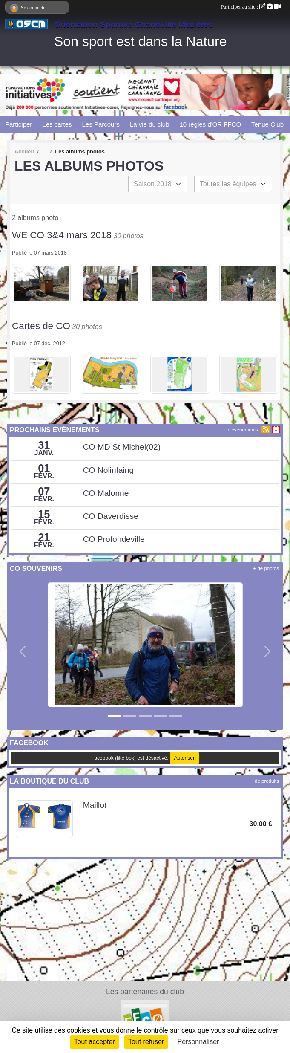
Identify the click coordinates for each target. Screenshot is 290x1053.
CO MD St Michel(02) (122, 447)
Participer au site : (251, 7)
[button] (22, 652)
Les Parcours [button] (101, 124)
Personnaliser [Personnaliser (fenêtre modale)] (198, 1041)
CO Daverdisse (110, 516)
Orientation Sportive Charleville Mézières (133, 24)
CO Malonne (106, 493)
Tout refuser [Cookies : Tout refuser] (146, 1041)
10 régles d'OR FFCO (210, 124)
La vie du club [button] (149, 124)
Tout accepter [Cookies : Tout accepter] (94, 1041)
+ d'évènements (241, 429)
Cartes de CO (41, 326)
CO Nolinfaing (108, 470)
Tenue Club (267, 124)
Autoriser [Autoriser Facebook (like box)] (184, 758)
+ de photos (266, 568)
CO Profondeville (114, 539)
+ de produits (264, 781)
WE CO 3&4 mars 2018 (62, 235)
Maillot (94, 805)
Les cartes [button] (57, 124)
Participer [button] (18, 124)
